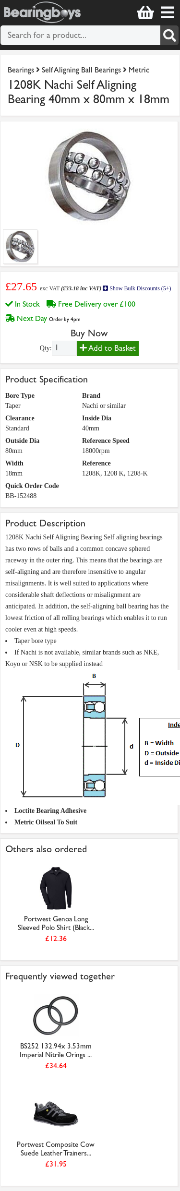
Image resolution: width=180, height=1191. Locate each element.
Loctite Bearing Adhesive (50, 810)
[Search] (169, 35)
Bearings (21, 69)
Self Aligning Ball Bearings (81, 69)
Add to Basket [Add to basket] (108, 348)
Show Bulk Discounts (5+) (137, 288)
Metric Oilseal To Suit (45, 822)
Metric (139, 69)
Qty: (46, 348)
